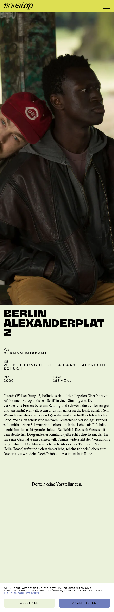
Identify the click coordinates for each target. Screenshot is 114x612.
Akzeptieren (84, 603)
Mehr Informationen (21, 593)
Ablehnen (29, 603)
